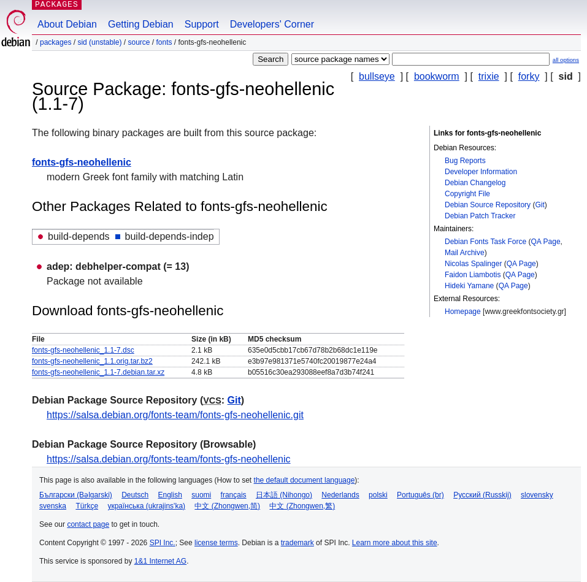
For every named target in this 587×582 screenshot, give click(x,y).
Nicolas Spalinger (473, 263)
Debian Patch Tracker (480, 216)
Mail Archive (465, 252)
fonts (164, 42)
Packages (55, 42)
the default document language (304, 480)
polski (378, 495)
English (170, 495)
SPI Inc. (162, 542)
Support (202, 24)
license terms (216, 542)
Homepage (463, 311)
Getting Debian (141, 24)
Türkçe (86, 506)
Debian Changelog (475, 182)
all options (566, 59)
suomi (201, 495)
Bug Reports (465, 160)
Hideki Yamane (469, 285)
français (234, 495)
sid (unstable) (99, 42)
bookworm (436, 76)
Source (139, 42)
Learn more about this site (394, 542)
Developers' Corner (272, 24)
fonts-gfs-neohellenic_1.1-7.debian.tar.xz (98, 372)
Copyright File (467, 194)
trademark (297, 542)
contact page (88, 524)
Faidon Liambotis (473, 274)
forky (529, 76)
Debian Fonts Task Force (485, 241)
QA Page (546, 241)
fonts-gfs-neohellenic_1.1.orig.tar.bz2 (92, 361)
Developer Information (481, 171)
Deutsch (134, 495)
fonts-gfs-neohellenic (81, 162)
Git (539, 205)
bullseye (377, 76)
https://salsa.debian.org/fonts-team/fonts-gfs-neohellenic (169, 459)
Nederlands (340, 495)
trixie (488, 76)
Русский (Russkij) (482, 495)
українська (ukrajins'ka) (146, 506)
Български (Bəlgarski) (75, 495)
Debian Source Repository (488, 205)
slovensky (537, 495)
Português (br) (420, 495)
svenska (52, 506)
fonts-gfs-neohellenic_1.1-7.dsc (83, 350)
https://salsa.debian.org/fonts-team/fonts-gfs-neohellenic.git (175, 415)
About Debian (67, 24)
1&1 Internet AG (160, 561)
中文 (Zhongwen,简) (227, 506)
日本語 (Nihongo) (284, 495)
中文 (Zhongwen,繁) (302, 506)
